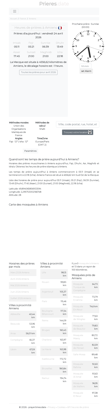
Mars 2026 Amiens (19, 272)
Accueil (13, 18)
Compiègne (16, 340)
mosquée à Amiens (89, 263)
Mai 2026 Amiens (19, 285)
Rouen (45, 282)
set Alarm (86, 71)
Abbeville (15, 314)
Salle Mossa (79, 354)
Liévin (13, 349)
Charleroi (46, 340)
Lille (44, 272)
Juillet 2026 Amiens (20, 298)
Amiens (32, 18)
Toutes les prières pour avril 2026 (38, 72)
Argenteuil (47, 291)
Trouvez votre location (78, 132)
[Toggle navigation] (14, 11)
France (23, 18)
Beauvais (15, 324)
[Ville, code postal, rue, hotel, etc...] (77, 124)
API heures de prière (78, 407)
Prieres (48, 4)
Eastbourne (48, 359)
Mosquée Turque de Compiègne (79, 287)
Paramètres (30, 151)
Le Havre (46, 349)
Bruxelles (47, 368)
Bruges (46, 330)
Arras (13, 333)
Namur (45, 378)
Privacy (52, 407)
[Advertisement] (38, 94)
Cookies (61, 407)
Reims (45, 320)
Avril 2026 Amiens (19, 279)
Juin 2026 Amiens (19, 292)
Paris (44, 301)
